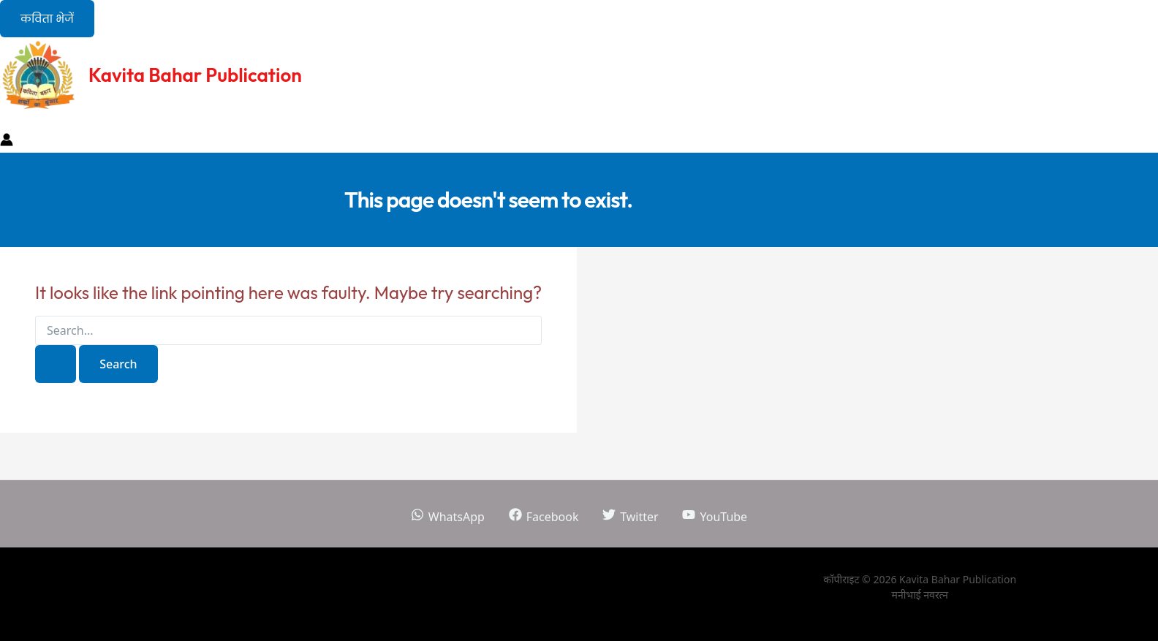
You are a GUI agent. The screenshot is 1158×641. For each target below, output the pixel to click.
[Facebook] (543, 517)
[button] (47, 18)
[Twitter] (630, 517)
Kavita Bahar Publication (195, 75)
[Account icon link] (6, 142)
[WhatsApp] (447, 517)
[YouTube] (715, 517)
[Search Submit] (55, 364)
